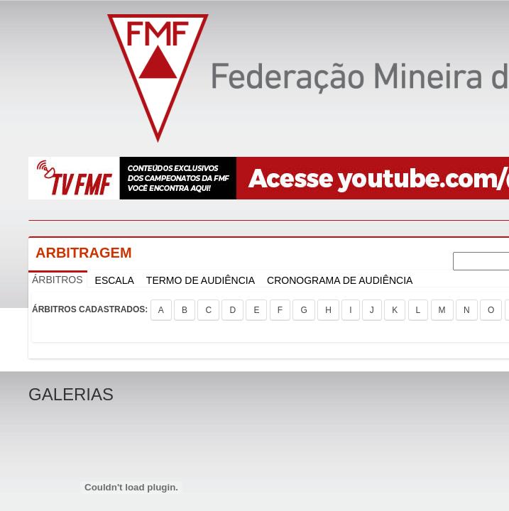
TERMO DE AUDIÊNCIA (200, 280)
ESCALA (114, 280)
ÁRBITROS (57, 279)
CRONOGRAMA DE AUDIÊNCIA (339, 280)
